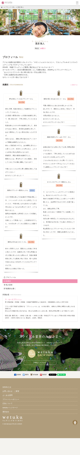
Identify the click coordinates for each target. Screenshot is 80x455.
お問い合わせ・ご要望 (10, 391)
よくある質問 (7, 395)
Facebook (17, 375)
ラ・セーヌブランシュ (13, 299)
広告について (7, 403)
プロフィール (10, 277)
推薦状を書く (10, 288)
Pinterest (43, 375)
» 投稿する (74, 85)
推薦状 (7, 281)
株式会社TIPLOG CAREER (14, 424)
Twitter (26, 375)
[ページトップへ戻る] (75, 422)
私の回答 (8, 285)
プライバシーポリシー (10, 399)
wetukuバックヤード (10, 407)
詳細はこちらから (40, 363)
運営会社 (5, 412)
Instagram (34, 375)
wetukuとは (6, 387)
